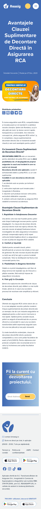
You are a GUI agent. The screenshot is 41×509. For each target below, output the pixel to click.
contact (7, 437)
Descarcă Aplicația (28, 6)
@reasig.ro (15, 437)
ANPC (28, 450)
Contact (36, 450)
